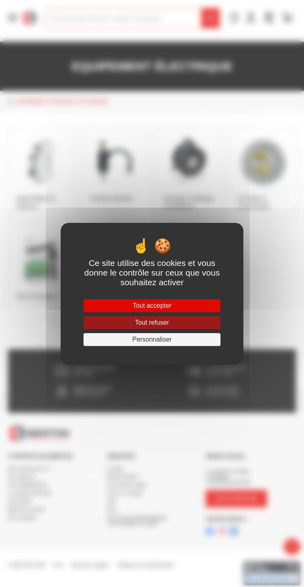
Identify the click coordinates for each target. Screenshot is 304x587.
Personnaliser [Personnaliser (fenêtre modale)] (152, 339)
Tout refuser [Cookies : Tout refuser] (152, 322)
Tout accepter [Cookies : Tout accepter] (152, 305)
